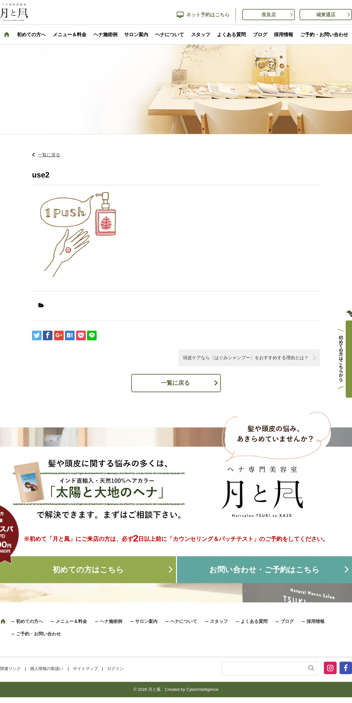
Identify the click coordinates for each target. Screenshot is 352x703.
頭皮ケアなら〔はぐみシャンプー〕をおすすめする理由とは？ (245, 357)
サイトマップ (85, 668)
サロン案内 (136, 34)
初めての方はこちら (88, 569)
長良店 (268, 14)
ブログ (260, 34)
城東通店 (325, 14)
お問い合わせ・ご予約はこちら (264, 569)
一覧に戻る (49, 154)
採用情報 (283, 34)
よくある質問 (231, 34)
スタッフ (200, 34)
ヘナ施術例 (105, 34)
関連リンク (10, 668)
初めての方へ (31, 34)
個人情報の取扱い (46, 668)
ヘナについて (169, 34)
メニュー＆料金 (69, 34)
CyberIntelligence (202, 689)
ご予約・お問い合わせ (324, 34)
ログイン (115, 668)
